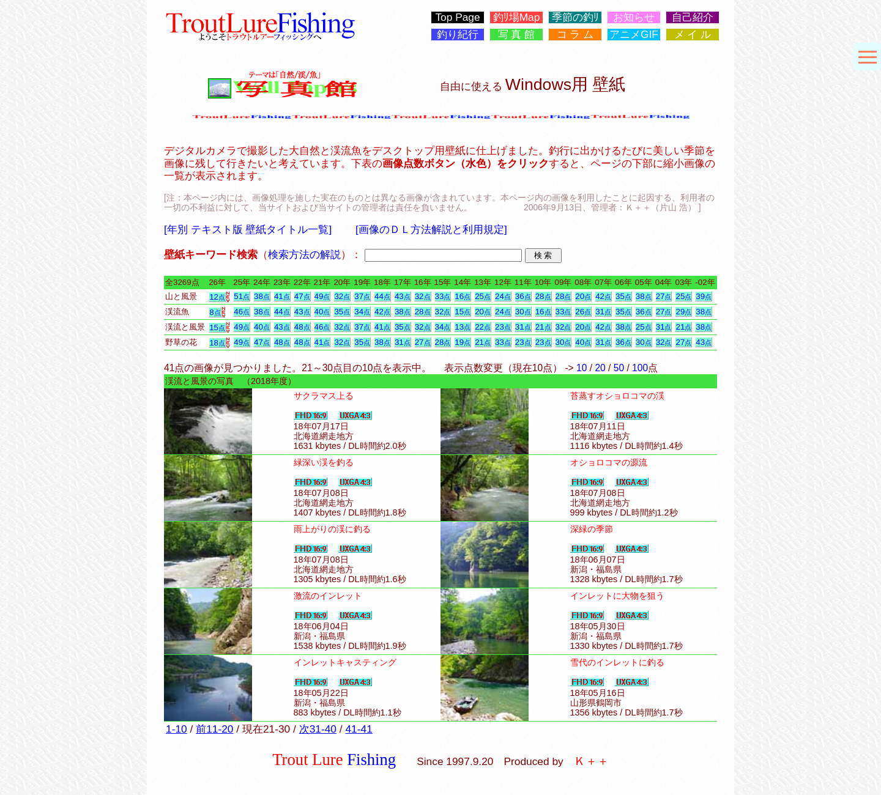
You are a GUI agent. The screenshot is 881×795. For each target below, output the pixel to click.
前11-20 (214, 729)
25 (483, 296)
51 (242, 296)
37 (362, 296)
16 (462, 296)
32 (342, 296)
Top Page (457, 17)
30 (523, 311)
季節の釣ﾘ (575, 17)
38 (262, 296)
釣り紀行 (457, 34)
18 (217, 342)
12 (217, 296)
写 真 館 (516, 34)
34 (362, 311)
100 (640, 368)
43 (403, 296)
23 (503, 326)
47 (302, 296)
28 (543, 296)
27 (664, 296)
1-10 (176, 729)
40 (322, 311)
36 (523, 296)
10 (581, 368)
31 (603, 311)
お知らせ (634, 17)
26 (583, 311)
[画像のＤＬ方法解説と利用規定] (431, 229)
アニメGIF (633, 34)
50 (619, 368)
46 (242, 311)
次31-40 (317, 729)
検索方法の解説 (304, 254)
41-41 (358, 729)
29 (683, 311)
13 (462, 326)
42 (603, 296)
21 (543, 326)
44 (382, 296)
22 (483, 326)
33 (443, 296)
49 (322, 296)
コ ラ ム (575, 34)
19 (462, 342)
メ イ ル (693, 34)
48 (302, 326)
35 (623, 296)
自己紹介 (692, 17)
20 (583, 296)
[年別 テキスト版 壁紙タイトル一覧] (248, 229)
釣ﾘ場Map (516, 17)
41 (282, 296)
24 (503, 296)
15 (462, 311)
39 (704, 296)
